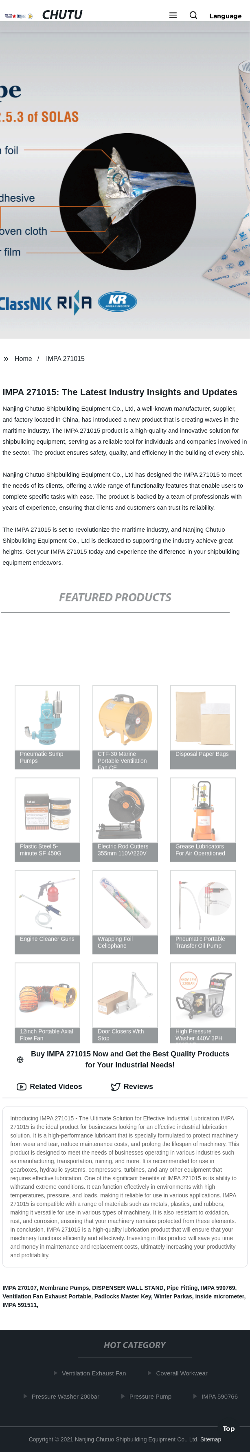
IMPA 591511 (19, 1305)
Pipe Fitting (182, 1288)
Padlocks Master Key (122, 1296)
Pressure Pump (152, 1396)
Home (23, 358)
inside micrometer (219, 1296)
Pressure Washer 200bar (67, 1396)
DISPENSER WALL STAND (127, 1288)
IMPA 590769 (218, 1288)
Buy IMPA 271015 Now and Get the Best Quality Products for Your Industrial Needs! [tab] (123, 1059)
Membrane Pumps (64, 1288)
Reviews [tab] (132, 1087)
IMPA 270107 (19, 1288)
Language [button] (225, 16)
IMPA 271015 (65, 358)
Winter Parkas (173, 1296)
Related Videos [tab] (49, 1087)
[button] (173, 16)
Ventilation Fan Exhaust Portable (46, 1296)
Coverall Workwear (183, 1373)
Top (229, 1430)
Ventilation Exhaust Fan (96, 1373)
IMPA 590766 (221, 1396)
